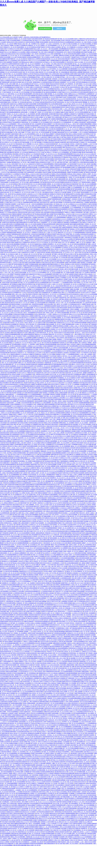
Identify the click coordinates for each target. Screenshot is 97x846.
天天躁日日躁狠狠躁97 (21, 120)
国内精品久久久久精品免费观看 (61, 207)
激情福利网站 (93, 202)
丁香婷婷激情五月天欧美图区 (71, 237)
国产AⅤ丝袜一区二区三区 (8, 155)
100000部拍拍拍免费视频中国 (64, 189)
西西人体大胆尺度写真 (24, 184)
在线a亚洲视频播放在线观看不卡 (70, 139)
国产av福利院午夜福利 (87, 185)
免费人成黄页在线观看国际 (78, 55)
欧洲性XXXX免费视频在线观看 (17, 224)
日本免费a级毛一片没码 (14, 347)
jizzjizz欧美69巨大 (7, 174)
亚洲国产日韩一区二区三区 (27, 63)
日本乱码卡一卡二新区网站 (78, 45)
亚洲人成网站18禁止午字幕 (85, 159)
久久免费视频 (75, 384)
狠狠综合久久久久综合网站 (18, 52)
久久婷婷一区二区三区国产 (40, 70)
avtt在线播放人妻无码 (74, 352)
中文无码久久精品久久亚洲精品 (53, 47)
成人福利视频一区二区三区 (75, 658)
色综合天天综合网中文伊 (45, 174)
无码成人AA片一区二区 (61, 204)
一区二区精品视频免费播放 (15, 147)
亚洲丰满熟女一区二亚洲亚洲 (40, 119)
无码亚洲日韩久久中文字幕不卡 (38, 195)
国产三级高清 (89, 109)
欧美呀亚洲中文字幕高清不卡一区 (87, 129)
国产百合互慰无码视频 (58, 182)
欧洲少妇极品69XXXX (81, 107)
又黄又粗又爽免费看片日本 (86, 589)
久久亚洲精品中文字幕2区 (18, 174)
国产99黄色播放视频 (56, 364)
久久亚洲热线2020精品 (26, 40)
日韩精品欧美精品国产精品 (61, 134)
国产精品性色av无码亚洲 (38, 73)
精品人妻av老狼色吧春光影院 (77, 150)
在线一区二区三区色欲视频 (23, 92)
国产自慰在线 (75, 137)
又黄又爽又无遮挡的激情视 (85, 277)
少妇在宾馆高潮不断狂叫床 (8, 177)
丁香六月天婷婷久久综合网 (47, 57)
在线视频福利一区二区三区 (44, 227)
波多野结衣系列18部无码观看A (33, 90)
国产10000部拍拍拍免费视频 (73, 75)
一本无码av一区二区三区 (87, 259)
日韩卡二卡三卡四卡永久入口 (33, 589)
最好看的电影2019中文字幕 (80, 439)
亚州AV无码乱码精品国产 (64, 58)
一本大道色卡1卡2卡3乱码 (62, 623)
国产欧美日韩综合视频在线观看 (69, 70)
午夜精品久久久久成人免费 (8, 604)
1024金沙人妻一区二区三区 (17, 159)
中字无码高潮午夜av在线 (69, 202)
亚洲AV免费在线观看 (91, 347)
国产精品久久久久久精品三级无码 (41, 40)
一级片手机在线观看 (55, 40)
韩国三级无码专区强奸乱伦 (28, 149)
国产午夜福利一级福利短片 (70, 260)
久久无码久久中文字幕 (14, 312)
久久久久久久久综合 (62, 259)
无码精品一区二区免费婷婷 (34, 613)
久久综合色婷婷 (75, 130)
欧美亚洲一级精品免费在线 (6, 225)
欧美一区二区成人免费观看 (48, 466)
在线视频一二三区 (20, 90)
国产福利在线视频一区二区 (27, 142)
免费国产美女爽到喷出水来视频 (75, 172)
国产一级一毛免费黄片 (31, 43)
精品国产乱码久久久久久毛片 (58, 99)
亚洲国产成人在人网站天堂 (57, 821)
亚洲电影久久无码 (26, 73)
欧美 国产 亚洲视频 (91, 63)
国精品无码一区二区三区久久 (26, 135)
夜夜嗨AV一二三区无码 (63, 339)
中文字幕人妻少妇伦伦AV (25, 529)
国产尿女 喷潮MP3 (68, 366)
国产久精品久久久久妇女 (47, 210)
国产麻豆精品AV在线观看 (37, 78)
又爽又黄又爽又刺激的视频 (33, 387)
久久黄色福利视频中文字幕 (18, 506)
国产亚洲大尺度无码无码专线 (56, 237)
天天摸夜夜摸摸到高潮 (25, 436)
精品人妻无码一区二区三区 (70, 85)
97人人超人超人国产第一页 (48, 177)
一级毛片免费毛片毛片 (7, 97)
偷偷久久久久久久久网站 (61, 526)
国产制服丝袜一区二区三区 (33, 45)
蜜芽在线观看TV (16, 85)
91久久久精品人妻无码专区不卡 (72, 703)
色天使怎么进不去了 (86, 292)
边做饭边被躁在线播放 (90, 533)
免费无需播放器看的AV (21, 222)
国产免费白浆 (37, 135)
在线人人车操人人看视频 (87, 87)
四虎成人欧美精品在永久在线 (42, 162)
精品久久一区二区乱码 (7, 43)
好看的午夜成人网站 (85, 314)
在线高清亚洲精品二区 (59, 155)
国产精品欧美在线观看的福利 (50, 38)
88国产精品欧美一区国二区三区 (27, 165)
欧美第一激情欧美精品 (34, 82)
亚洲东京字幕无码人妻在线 (37, 115)
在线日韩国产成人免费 (44, 170)
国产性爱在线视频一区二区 (66, 60)
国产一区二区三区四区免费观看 (80, 112)
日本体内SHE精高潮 (50, 144)
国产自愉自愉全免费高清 (36, 245)
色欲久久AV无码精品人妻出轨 (63, 791)
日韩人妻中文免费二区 (27, 137)
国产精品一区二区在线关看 (19, 102)
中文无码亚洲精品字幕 (64, 150)
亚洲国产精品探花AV (51, 539)
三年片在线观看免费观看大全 (9, 209)
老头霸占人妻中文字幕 (86, 68)
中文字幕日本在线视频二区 (72, 43)
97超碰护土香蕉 (17, 137)
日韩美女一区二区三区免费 (60, 331)
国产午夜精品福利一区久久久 (21, 89)
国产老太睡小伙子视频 (64, 187)
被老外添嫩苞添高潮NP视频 (77, 224)
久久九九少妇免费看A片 (21, 327)
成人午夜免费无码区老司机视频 (14, 170)
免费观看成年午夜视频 (69, 431)
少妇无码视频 (45, 394)
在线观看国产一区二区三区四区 (42, 63)
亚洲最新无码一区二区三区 (21, 494)
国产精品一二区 (39, 77)
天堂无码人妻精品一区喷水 (50, 571)
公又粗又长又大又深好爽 (60, 192)
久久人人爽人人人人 (74, 77)
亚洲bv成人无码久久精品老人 (74, 174)
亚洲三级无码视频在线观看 (85, 67)
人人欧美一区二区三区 (56, 200)
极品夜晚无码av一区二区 (18, 162)
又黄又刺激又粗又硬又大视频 (39, 94)
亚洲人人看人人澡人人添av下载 (19, 294)
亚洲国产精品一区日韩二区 (41, 316)
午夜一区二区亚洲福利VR (13, 369)
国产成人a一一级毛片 (71, 124)
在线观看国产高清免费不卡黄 (13, 62)
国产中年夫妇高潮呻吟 (20, 387)
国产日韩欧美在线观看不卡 (59, 311)
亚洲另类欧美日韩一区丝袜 (28, 234)
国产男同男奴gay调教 (77, 541)
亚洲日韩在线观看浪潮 (79, 244)
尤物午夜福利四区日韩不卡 (86, 65)
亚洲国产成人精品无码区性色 (82, 100)
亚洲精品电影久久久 (89, 89)
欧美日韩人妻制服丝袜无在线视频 (43, 643)
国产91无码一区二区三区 (76, 312)
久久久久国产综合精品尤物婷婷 (18, 57)
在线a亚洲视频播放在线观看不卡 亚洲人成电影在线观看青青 (62, 499)
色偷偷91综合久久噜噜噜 (33, 58)
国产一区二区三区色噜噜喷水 (65, 484)
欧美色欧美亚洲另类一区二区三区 (48, 58)
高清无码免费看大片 (61, 62)
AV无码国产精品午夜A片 (34, 222)
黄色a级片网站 (31, 75)
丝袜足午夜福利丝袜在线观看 (76, 501)
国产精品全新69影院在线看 (48, 224)
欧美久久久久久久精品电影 (36, 379)
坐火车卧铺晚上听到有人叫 (46, 155)
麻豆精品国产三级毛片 (91, 362)
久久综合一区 (9, 78)
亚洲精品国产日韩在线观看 (73, 281)
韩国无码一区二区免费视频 (24, 337)
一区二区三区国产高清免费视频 (88, 421)
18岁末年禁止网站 (48, 304)
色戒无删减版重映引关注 (74, 68)
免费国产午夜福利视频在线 (69, 349)
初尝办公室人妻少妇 (78, 154)
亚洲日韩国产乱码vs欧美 (46, 397)
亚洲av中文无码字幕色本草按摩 (20, 129)
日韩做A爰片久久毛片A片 (35, 189)
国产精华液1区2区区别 (89, 80)
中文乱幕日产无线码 (9, 205)
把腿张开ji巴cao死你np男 (85, 38)
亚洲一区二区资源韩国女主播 (12, 60)
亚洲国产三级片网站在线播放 (83, 431)
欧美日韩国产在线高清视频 (29, 104)
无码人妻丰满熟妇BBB (5, 364)
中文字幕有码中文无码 (86, 352)
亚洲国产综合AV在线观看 (37, 523)
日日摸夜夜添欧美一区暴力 (67, 309)
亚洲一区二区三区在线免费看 (78, 451)
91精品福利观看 (68, 63)
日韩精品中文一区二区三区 (9, 47)
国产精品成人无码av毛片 (14, 160)
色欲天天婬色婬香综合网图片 (23, 53)
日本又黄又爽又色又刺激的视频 (8, 240)
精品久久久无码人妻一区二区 (85, 437)
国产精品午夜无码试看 (61, 404)
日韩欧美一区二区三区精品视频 (68, 396)
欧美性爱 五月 (21, 42)
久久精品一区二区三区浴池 (57, 170)
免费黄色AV (60, 222)
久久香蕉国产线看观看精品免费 (56, 50)
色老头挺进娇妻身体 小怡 (17, 451)
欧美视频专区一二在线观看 (78, 479)
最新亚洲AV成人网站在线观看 (54, 755)
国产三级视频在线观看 (84, 619)
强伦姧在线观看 (44, 42)
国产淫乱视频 (25, 80)
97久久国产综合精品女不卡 (86, 139)
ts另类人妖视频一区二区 (41, 117)
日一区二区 (53, 162)
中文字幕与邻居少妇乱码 (76, 102)
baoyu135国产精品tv (82, 386)
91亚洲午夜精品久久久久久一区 (29, 145)
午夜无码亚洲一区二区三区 (69, 284)
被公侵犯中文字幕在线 (49, 352)
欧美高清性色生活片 (30, 99)
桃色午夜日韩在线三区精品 (44, 663)
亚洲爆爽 (34, 337)
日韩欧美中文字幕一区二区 (72, 506)
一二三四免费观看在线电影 (55, 197)
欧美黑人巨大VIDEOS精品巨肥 (81, 92)
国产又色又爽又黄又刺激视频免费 (54, 129)
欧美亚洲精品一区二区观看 (13, 239)
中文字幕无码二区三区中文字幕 (49, 242)
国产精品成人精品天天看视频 (7, 693)
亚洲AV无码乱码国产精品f (56, 260)
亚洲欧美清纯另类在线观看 (62, 224)
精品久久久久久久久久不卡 (47, 267)
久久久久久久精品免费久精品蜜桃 (39, 483)
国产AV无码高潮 (16, 110)
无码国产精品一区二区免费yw (72, 234)
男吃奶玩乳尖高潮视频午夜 (17, 99)
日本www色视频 (31, 139)
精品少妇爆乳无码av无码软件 (23, 526)
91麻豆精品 (64, 419)
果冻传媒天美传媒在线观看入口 (33, 125)
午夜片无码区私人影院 (61, 337)
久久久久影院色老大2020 (9, 281)
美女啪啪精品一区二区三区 (44, 337)
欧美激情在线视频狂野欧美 (33, 57)
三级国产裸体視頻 (17, 115)
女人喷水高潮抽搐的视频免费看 (58, 75)
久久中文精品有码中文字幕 (50, 169)
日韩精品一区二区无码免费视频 (48, 45)
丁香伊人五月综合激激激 (23, 124)
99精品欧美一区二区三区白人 (74, 217)
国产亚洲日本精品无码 (14, 70)
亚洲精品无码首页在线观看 (33, 409)
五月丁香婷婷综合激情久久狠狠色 (87, 182)
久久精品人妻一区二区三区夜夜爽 (26, 114)
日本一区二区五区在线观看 (42, 132)
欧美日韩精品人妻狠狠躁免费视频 (8, 579)
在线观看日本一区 (91, 372)
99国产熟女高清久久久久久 (69, 147)
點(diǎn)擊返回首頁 (45, 28)
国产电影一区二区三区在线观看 (65, 38)
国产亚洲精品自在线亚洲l (33, 391)
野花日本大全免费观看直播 (67, 42)
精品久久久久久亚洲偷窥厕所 (9, 124)
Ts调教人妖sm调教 (74, 289)
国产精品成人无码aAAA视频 (21, 189)
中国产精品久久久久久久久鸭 (22, 185)
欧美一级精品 (77, 115)
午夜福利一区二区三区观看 (16, 107)
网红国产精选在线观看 (87, 152)
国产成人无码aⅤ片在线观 (13, 374)
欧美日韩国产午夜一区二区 (18, 164)
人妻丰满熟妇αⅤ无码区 (72, 165)
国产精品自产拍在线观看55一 (63, 451)
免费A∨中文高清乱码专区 (36, 62)
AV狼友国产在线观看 (78, 227)
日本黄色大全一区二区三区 (21, 342)
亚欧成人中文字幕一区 (41, 479)
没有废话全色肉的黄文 (68, 329)
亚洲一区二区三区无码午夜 (87, 155)
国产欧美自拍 (55, 82)
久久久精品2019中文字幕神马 (19, 150)
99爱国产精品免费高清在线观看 (79, 58)
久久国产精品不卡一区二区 (14, 77)
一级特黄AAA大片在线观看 (22, 546)
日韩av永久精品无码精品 (55, 359)
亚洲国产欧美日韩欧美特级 (8, 222)
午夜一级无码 (34, 53)
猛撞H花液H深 (14, 134)
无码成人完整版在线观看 (9, 299)
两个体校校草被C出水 (31, 215)
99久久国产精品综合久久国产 (25, 67)
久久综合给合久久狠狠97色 (82, 47)
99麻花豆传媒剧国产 (74, 160)
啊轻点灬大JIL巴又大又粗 (37, 55)
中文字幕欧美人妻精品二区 (18, 260)
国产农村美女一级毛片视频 (39, 539)
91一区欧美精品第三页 (67, 110)
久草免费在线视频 (70, 219)
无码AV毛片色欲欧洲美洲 (6, 38)
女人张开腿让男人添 (79, 369)
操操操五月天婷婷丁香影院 (45, 311)
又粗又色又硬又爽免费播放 (27, 85)
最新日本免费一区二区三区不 (14, 119)
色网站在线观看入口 (44, 579)
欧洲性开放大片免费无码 (87, 170)
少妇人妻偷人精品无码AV (57, 63)
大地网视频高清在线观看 (81, 120)
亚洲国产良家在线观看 (79, 73)
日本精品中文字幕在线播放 (31, 357)
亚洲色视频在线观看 (43, 411)
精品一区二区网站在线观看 (67, 272)
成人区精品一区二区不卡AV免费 (73, 319)
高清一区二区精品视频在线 (62, 72)
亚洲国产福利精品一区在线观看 (73, 220)
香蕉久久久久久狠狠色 (54, 112)
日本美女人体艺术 (48, 496)
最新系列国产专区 (76, 184)
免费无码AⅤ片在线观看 (59, 678)
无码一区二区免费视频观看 (60, 120)
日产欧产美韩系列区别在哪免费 (88, 675)
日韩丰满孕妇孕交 (89, 240)
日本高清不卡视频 (75, 40)
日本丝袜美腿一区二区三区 (48, 97)
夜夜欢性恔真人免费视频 (76, 72)
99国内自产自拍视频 (55, 95)
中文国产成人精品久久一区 (47, 152)
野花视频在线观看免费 (89, 227)
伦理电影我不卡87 (16, 145)
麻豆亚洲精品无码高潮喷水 (42, 95)
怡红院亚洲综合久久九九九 (14, 109)
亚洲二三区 (38, 816)
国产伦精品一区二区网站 (19, 493)
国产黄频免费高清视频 (27, 386)
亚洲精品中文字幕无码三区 (56, 194)
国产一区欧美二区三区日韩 (61, 160)
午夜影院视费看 (49, 291)
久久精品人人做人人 (74, 326)
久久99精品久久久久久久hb (17, 100)
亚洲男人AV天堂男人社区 (85, 321)
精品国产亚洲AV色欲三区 (79, 119)
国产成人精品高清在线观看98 (48, 92)
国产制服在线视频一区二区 (31, 307)
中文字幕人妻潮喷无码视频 (72, 65)
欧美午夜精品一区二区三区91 (81, 282)
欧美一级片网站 (88, 99)
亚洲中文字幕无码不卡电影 (35, 294)
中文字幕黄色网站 (34, 579)
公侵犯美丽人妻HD (11, 558)
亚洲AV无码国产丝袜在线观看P (10, 282)
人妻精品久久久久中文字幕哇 (59, 314)
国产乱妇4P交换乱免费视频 (28, 95)
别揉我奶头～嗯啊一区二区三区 (77, 242)
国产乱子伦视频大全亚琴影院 (9, 245)
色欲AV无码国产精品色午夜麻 (67, 78)
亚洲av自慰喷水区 (12, 212)
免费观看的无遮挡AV (69, 100)
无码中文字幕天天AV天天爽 (9, 139)
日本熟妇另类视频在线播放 (83, 200)
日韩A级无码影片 (62, 426)
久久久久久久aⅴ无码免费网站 (38, 60)
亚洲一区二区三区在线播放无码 (13, 50)
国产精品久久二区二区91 (49, 62)
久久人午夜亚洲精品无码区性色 (72, 292)
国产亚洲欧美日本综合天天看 (49, 518)
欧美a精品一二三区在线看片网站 (75, 89)
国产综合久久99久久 (21, 139)
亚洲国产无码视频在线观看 (26, 48)
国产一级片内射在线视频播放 (30, 200)
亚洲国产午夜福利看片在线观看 (57, 165)
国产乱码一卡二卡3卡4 (15, 479)
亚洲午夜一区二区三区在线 (61, 449)
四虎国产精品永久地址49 (26, 70)
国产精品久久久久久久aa (79, 95)
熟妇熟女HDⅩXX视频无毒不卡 (75, 307)
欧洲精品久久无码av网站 (59, 397)
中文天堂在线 (30, 140)
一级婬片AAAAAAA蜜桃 (77, 614)
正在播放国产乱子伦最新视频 (76, 114)
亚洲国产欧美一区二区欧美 (22, 87)
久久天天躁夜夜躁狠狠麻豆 (59, 217)
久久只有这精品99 (35, 154)
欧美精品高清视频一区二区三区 (85, 70)
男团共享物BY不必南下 (61, 97)
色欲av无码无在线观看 (56, 147)
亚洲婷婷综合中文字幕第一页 (82, 249)
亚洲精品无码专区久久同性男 (32, 431)
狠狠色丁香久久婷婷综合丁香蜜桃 (36, 65)
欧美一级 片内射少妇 (12, 67)
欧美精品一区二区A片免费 (84, 85)
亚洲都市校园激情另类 (14, 63)
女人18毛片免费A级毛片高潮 (40, 419)
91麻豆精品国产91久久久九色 (64, 132)
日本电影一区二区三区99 (42, 359)
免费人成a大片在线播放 (6, 235)
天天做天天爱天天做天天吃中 (35, 169)
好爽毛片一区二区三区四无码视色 (16, 349)
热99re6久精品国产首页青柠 (44, 255)
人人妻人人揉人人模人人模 (10, 272)
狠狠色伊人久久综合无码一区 (77, 48)
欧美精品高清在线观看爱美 (61, 209)
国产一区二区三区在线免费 (68, 302)
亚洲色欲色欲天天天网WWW (89, 115)
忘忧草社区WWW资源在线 (47, 209)
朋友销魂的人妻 (17, 154)
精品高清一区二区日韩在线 (14, 149)
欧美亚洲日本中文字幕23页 (71, 182)
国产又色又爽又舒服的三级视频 (49, 339)
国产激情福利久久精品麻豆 (62, 352)
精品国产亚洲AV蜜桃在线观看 (34, 38)
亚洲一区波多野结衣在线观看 (36, 304)
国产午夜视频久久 (35, 209)
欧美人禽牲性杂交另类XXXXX (59, 467)
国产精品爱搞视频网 (27, 94)
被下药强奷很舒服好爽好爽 (55, 376)
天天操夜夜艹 (41, 247)
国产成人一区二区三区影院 (79, 63)
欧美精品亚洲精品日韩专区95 (36, 422)
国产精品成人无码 (47, 179)
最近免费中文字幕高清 (7, 137)
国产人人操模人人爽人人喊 (85, 50)
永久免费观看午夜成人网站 (40, 140)
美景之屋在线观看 (90, 125)
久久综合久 (62, 87)
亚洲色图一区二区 (5, 254)
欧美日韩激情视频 (80, 117)
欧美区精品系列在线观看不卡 (88, 234)
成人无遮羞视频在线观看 (26, 202)
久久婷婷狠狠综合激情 (43, 329)
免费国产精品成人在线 (19, 43)
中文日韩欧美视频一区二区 (48, 286)
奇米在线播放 (38, 172)
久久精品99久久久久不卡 (77, 80)
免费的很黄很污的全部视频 (17, 172)
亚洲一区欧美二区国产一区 (49, 312)
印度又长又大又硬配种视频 (58, 379)
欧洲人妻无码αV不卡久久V (74, 105)
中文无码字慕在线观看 (47, 661)
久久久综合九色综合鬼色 (87, 235)
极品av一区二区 (61, 65)
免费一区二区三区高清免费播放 (27, 134)
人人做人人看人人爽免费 (85, 354)
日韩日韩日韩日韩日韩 (53, 42)
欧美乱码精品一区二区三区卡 (18, 230)
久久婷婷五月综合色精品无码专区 (57, 127)
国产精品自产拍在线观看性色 (13, 122)
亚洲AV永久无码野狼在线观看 (57, 412)
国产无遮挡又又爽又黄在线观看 (76, 361)
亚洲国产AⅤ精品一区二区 (70, 279)
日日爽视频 (32, 489)
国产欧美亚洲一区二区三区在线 (70, 67)
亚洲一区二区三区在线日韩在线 (57, 504)
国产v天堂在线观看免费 (83, 371)
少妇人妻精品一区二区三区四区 (48, 654)
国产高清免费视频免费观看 (72, 180)
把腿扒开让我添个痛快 (66, 112)
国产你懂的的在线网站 (36, 371)
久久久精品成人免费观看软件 (72, 382)
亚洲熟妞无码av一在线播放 (82, 202)
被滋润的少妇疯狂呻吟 (60, 142)
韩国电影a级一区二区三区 (51, 362)
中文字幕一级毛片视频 (9, 83)
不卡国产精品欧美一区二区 (8, 92)
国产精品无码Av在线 (75, 90)
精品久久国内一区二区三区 (40, 48)
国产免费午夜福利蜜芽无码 (9, 190)
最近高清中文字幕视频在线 (78, 469)
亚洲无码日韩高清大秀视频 (32, 42)
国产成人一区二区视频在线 (68, 47)
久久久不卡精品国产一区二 (70, 386)
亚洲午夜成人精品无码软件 (40, 202)
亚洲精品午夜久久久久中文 (23, 190)
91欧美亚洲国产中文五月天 (76, 164)
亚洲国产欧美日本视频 (55, 214)
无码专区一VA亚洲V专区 (76, 144)
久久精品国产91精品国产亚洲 (35, 416)
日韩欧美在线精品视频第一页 (61, 164)
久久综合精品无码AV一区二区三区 (16, 182)
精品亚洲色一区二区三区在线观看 (36, 129)
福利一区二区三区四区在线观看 (68, 190)
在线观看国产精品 (75, 675)
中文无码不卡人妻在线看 (59, 135)
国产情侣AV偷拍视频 (35, 92)
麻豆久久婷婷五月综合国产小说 (77, 134)
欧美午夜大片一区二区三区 (49, 294)
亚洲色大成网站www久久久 (71, 94)
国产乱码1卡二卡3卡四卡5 (38, 83)
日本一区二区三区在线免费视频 (59, 105)
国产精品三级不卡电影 (18, 514)
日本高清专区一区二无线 (80, 42)
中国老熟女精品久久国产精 (54, 498)
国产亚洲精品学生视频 (75, 152)
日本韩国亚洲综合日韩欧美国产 (33, 466)
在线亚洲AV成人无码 (25, 60)
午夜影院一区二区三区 (11, 114)
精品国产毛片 (9, 633)
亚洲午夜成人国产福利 (62, 162)
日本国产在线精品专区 (58, 639)
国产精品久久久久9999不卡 (40, 67)
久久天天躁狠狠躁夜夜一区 (66, 122)
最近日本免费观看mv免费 (66, 73)
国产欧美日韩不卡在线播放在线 (39, 130)
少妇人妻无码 (40, 841)
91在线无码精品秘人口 (88, 389)
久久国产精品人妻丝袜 (65, 137)
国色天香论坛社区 (61, 140)
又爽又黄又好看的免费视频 (43, 454)
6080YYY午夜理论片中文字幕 (11, 48)
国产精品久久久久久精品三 (46, 229)
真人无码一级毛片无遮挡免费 (46, 52)
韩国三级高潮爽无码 (9, 152)
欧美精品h (15, 184)
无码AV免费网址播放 (51, 322)
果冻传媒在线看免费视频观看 (65, 154)
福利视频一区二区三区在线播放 (55, 94)
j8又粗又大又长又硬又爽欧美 (11, 371)
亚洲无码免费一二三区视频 (27, 112)
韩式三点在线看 (16, 499)
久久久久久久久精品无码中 (40, 137)
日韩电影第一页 (56, 78)
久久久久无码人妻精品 (56, 225)
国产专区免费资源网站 (15, 344)
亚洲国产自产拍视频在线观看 (78, 167)
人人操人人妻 (86, 426)
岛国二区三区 (24, 82)
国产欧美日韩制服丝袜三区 (83, 82)
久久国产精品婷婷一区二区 (33, 748)
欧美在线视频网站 (29, 314)
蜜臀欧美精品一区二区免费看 (66, 422)
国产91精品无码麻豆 (89, 114)
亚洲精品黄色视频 (38, 708)
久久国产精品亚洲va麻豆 (21, 65)
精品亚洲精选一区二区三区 (24, 47)
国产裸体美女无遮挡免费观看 (49, 361)
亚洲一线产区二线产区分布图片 (86, 165)
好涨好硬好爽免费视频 (74, 275)
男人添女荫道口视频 (78, 194)
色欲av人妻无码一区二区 (75, 157)
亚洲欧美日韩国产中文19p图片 (82, 401)
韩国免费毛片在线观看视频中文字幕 (73, 222)
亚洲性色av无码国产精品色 (38, 47)
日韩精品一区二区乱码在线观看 (89, 53)
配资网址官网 (22, 409)
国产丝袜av (22, 215)
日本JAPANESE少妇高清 (16, 72)
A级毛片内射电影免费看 (90, 518)
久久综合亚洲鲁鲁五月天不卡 (49, 189)
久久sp (64, 149)
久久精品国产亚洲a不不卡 (35, 281)
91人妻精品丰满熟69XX (35, 97)
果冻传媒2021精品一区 (49, 204)
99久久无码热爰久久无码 (87, 209)
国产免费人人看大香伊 (36, 109)
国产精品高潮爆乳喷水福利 (49, 235)
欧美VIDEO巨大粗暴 (57, 109)
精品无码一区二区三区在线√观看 (47, 72)
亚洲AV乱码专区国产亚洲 (24, 212)
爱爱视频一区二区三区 (88, 102)
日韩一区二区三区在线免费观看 (23, 55)
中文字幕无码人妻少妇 (23, 195)
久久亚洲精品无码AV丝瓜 (48, 142)
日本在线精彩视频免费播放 (47, 387)
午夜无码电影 (39, 389)
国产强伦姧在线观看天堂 (18, 125)
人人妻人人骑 (66, 109)
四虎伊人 (76, 38)
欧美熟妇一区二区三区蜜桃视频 (59, 68)
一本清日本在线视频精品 (37, 204)
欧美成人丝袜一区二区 (67, 434)
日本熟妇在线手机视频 (5, 150)
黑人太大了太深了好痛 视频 (36, 80)
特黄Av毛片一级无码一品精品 (23, 299)
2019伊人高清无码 (65, 40)
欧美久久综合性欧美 (54, 122)
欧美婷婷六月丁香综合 (16, 80)
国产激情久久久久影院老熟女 (52, 115)
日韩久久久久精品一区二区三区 (82, 62)
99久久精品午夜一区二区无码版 (52, 77)
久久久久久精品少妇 (15, 142)
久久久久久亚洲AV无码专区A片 (44, 781)
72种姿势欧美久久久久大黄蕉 (46, 53)
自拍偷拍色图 (47, 78)
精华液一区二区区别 (52, 299)
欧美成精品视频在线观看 (38, 291)
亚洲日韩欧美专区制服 (15, 82)
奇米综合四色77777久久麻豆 (7, 65)
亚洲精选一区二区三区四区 (20, 38)
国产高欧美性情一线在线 (41, 149)
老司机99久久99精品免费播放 (13, 638)
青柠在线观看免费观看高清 (13, 112)
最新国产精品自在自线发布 (52, 83)
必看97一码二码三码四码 (75, 245)
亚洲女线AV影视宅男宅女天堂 (46, 102)
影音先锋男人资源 (66, 364)
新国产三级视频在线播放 (52, 60)
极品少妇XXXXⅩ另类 (52, 426)
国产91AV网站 (30, 456)
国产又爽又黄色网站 (53, 240)
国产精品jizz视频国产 (47, 124)
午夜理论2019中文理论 (12, 42)
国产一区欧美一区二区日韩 (41, 112)
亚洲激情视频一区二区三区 (60, 53)
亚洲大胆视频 (86, 474)
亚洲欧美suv (45, 205)
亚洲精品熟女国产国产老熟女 (43, 99)
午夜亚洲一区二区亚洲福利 (8, 120)
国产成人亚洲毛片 (4, 142)
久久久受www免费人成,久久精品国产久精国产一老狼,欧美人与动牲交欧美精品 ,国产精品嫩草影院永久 (25, 37)
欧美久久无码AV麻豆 (53, 282)
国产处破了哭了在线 (20, 466)
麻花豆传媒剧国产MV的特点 (56, 437)
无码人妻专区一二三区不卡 (24, 399)
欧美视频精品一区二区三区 (83, 267)
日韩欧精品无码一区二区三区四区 (32, 267)
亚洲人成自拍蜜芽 (68, 119)
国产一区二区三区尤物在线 (20, 58)
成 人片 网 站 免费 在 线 (8, 189)
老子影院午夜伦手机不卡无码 (84, 247)
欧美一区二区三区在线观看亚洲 (42, 367)
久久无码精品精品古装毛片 (28, 50)
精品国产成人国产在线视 (57, 766)
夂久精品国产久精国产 (16, 117)
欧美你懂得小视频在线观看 (67, 665)
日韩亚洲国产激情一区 (5, 611)
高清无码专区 (70, 62)
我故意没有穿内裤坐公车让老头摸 (74, 149)
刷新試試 (59, 28)
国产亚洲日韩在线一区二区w (62, 102)
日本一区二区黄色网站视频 (12, 586)
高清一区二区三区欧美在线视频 (38, 184)
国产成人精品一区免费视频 (69, 205)
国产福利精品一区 (72, 229)
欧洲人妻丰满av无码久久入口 (62, 90)
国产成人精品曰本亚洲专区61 (73, 87)
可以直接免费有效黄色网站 (60, 229)
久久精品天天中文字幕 (5, 130)
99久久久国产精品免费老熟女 (38, 299)
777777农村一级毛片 (71, 127)
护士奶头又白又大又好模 (67, 407)
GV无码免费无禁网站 (15, 40)
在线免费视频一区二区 (51, 65)
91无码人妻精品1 (47, 109)
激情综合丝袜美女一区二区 (29, 147)
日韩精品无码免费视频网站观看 (12, 334)
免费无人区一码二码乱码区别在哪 (26, 362)
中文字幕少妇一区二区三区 (27, 110)
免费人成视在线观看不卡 (35, 235)
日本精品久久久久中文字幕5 (26, 501)
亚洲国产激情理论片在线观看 (78, 109)
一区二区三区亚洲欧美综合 (31, 356)
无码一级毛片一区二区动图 (15, 279)
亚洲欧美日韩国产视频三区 (72, 776)
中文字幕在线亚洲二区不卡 (60, 52)
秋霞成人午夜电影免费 (78, 416)
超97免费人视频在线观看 (42, 114)
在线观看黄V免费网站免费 (89, 140)
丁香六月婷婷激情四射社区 (70, 596)
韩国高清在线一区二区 (29, 68)
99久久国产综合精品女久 (88, 57)
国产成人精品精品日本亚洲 (55, 149)
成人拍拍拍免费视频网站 (40, 110)
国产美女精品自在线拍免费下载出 (77, 125)
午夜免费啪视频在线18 (64, 48)
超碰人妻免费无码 (89, 337)
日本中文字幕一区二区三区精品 (50, 297)
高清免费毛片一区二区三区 (27, 244)
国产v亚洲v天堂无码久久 (69, 107)
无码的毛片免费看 (46, 172)
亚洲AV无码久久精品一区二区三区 (47, 791)
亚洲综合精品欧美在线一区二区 (43, 105)
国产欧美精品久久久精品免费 (62, 145)
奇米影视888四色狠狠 (74, 509)
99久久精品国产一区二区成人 (44, 43)
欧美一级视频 (15, 140)
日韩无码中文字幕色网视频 (28, 77)
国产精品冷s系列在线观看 (47, 125)
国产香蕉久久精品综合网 (21, 169)
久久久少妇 (48, 68)
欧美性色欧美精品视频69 (74, 53)
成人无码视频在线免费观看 (46, 391)
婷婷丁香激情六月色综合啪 (22, 768)
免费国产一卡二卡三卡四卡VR (80, 60)
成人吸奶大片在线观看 (20, 45)
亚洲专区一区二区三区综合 (87, 40)
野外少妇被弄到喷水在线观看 (75, 195)
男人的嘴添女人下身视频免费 (11, 501)
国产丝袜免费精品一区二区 (42, 165)
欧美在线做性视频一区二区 (65, 347)
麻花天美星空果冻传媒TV (73, 142)
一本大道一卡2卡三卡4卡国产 (67, 427)
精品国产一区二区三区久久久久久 (49, 154)
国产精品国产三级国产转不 (53, 705)
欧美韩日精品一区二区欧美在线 (83, 302)
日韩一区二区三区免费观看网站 (11, 474)
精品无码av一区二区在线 (57, 85)
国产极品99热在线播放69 (41, 50)
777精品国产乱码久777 (76, 57)
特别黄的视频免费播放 (42, 104)
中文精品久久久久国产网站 (17, 397)
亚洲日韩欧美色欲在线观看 (87, 162)
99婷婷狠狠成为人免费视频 (85, 94)
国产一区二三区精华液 (28, 279)
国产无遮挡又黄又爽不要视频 (54, 202)
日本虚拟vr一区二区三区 (6, 184)
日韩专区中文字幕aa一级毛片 (14, 446)
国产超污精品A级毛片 (54, 548)
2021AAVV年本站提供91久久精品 (12, 252)
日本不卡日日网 (6, 361)
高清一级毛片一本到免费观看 (27, 312)
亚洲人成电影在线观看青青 (43, 147)
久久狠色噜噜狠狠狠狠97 (79, 232)
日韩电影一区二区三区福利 (56, 596)
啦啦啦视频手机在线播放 (31, 411)
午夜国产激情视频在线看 (22, 296)
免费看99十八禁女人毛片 (10, 175)
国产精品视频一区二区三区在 (78, 424)
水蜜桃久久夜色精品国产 (32, 52)
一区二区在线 (82, 289)
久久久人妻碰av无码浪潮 (72, 159)
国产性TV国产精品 (60, 372)
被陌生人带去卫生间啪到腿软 (59, 174)
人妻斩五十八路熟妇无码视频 (33, 277)
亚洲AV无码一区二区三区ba (78, 240)
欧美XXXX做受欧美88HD (34, 210)
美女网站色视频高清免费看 (38, 207)
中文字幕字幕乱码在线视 (83, 205)
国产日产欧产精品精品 (82, 536)
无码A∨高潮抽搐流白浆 (44, 292)
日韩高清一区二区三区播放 (34, 199)
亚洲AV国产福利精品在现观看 (48, 614)
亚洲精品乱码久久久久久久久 (64, 322)
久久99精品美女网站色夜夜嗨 (83, 78)
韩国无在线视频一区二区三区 (22, 220)
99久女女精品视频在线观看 (55, 104)
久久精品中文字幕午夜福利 (70, 437)
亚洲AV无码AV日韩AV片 (28, 117)
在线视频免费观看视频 (19, 237)
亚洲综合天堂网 (46, 281)
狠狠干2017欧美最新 (73, 255)
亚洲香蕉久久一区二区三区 (24, 207)
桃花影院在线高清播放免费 (67, 773)
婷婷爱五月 (88, 134)
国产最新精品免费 (4, 82)
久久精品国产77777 (55, 823)
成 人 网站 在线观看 (30, 162)
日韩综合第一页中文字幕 (89, 97)
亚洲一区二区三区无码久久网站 (30, 72)
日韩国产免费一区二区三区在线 (15, 396)
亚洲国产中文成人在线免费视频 (24, 601)
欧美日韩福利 (3, 119)
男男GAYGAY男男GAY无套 (28, 284)
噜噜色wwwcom (25, 62)
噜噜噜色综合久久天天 (34, 152)
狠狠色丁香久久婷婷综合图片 (52, 73)
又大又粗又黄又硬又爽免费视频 (18, 518)
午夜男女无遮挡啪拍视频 (36, 179)
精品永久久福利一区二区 (16, 254)
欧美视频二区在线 (90, 424)
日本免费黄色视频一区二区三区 (87, 384)
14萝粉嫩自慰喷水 (52, 140)
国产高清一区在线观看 (35, 124)
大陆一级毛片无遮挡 (18, 105)
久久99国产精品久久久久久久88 (64, 92)
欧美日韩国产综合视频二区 (87, 52)
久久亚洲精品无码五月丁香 (65, 250)
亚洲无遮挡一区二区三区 (6, 144)
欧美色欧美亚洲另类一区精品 (54, 67)
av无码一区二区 (39, 134)
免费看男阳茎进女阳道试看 (21, 225)
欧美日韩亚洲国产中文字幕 (41, 237)
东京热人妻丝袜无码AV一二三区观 (42, 314)
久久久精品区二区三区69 (17, 319)
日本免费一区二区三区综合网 (62, 57)
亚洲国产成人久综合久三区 (24, 407)
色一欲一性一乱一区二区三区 (63, 45)
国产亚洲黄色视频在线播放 (11, 427)
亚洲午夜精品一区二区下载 (14, 94)
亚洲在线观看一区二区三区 (34, 412)
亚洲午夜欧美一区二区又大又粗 (83, 83)
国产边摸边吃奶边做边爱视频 (50, 187)
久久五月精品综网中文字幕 (74, 175)
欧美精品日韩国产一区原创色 (75, 97)
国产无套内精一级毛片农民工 (27, 389)
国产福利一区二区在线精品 (23, 424)
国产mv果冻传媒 (77, 185)
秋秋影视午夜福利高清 (61, 175)
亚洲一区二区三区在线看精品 (40, 586)
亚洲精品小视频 (26, 115)
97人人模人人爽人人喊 (10, 269)
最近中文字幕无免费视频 (74, 52)
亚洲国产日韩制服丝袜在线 (34, 120)
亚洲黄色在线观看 (45, 249)
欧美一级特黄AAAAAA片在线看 (41, 374)
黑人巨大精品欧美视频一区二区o (32, 107)
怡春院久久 (42, 144)
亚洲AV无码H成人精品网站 (49, 185)
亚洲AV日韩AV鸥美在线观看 (35, 297)
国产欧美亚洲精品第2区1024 (8, 800)
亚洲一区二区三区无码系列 (82, 690)
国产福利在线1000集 (83, 336)
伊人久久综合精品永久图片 (55, 459)
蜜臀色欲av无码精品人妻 (65, 55)
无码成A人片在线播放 (87, 157)
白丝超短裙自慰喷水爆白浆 (25, 511)
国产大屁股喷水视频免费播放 (56, 119)
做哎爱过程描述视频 (65, 130)
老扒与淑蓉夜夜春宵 (29, 172)
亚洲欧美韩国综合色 (76, 317)
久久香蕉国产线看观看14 (54, 773)
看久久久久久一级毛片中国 (86, 180)
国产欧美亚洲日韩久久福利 (39, 721)
